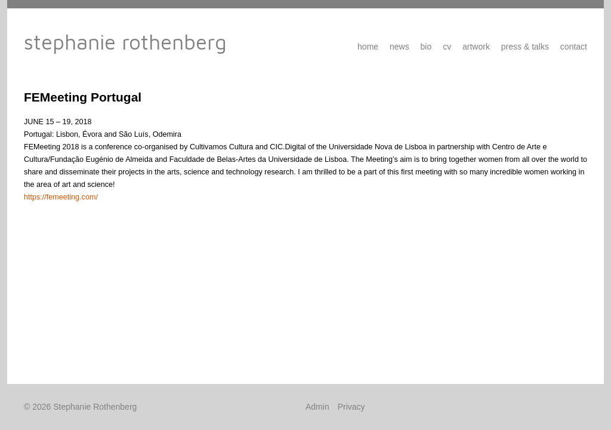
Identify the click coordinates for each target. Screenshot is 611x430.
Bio (426, 46)
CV (447, 46)
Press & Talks (525, 46)
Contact (573, 46)
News (399, 46)
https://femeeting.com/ (61, 197)
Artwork (476, 46)
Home (367, 46)
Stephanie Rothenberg (125, 41)
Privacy (351, 406)
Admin (317, 406)
